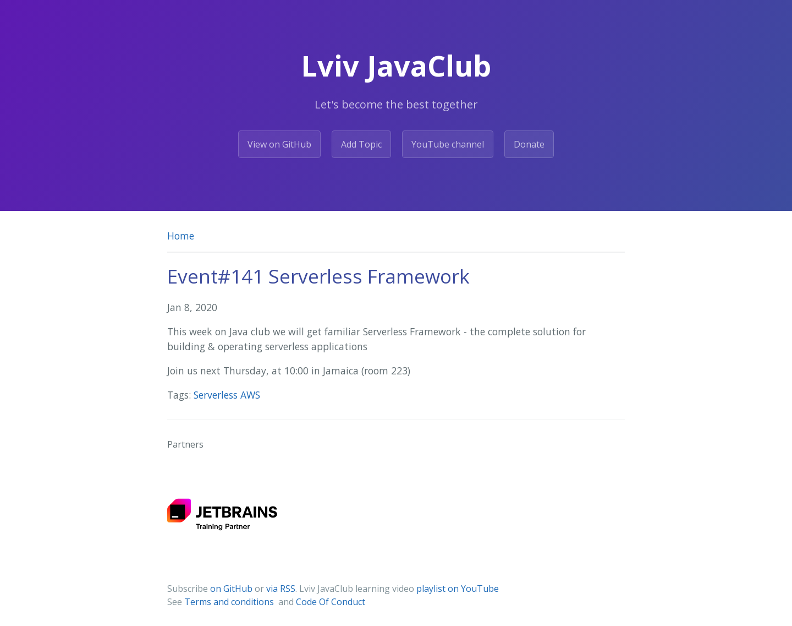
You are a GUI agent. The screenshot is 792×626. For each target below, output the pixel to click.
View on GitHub (279, 144)
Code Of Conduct (330, 602)
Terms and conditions (230, 602)
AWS (250, 394)
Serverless (217, 394)
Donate (529, 144)
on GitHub (231, 589)
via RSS (280, 589)
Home (180, 235)
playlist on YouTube (457, 589)
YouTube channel (447, 144)
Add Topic (361, 144)
